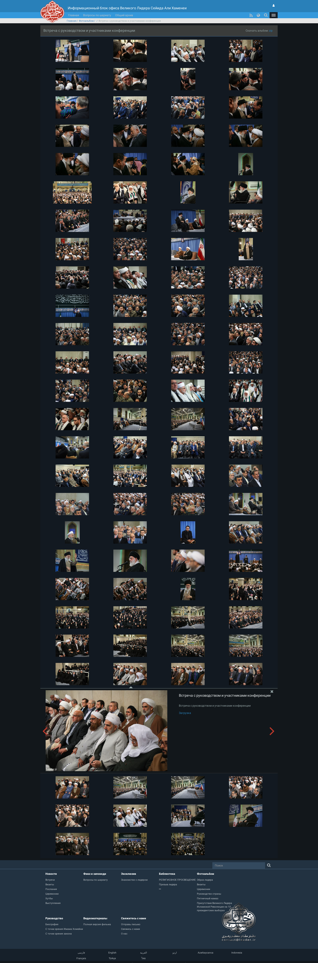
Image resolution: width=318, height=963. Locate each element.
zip (271, 30)
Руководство (54, 918)
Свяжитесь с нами (133, 918)
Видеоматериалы (95, 918)
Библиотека (167, 873)
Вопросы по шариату (97, 15)
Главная (73, 15)
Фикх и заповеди (94, 873)
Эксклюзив (128, 873)
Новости (51, 873)
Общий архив (124, 15)
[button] (274, 15)
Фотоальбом (86, 20)
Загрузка (185, 713)
